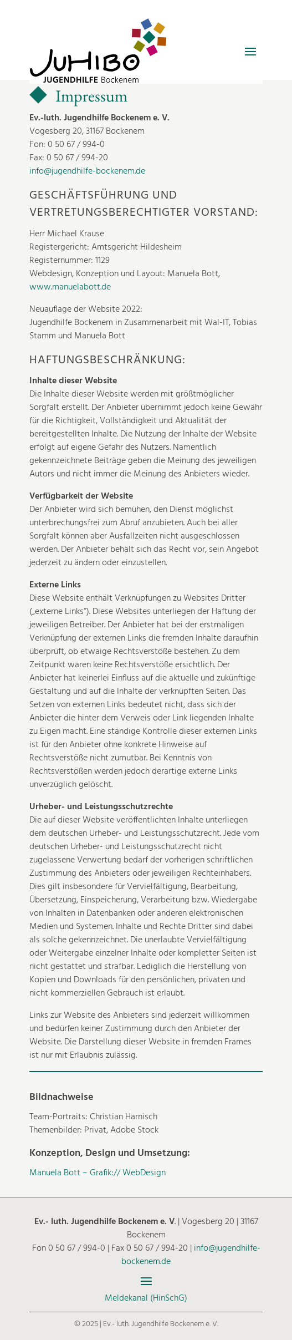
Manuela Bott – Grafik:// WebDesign (97, 1173)
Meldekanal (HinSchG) (146, 1298)
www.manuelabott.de (70, 287)
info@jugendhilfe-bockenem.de (87, 171)
